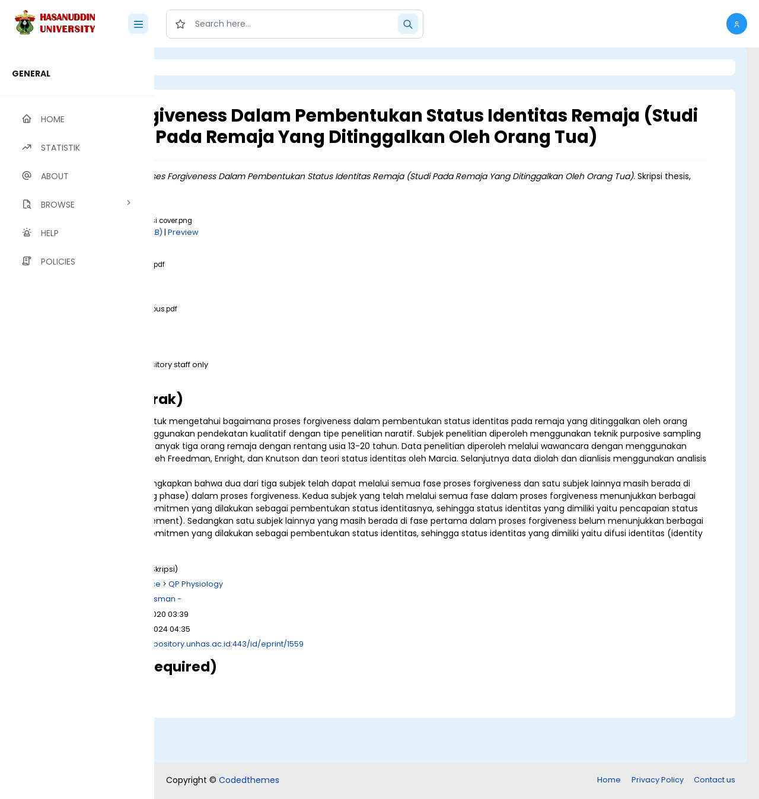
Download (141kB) (278, 253)
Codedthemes (249, 781)
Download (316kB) (262, 341)
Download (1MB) (259, 297)
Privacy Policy (658, 781)
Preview (331, 253)
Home (609, 781)
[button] (736, 23)
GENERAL (31, 73)
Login (204, 67)
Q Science (289, 630)
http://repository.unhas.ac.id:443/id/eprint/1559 (360, 690)
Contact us (714, 781)
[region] (77, 423)
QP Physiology (344, 630)
